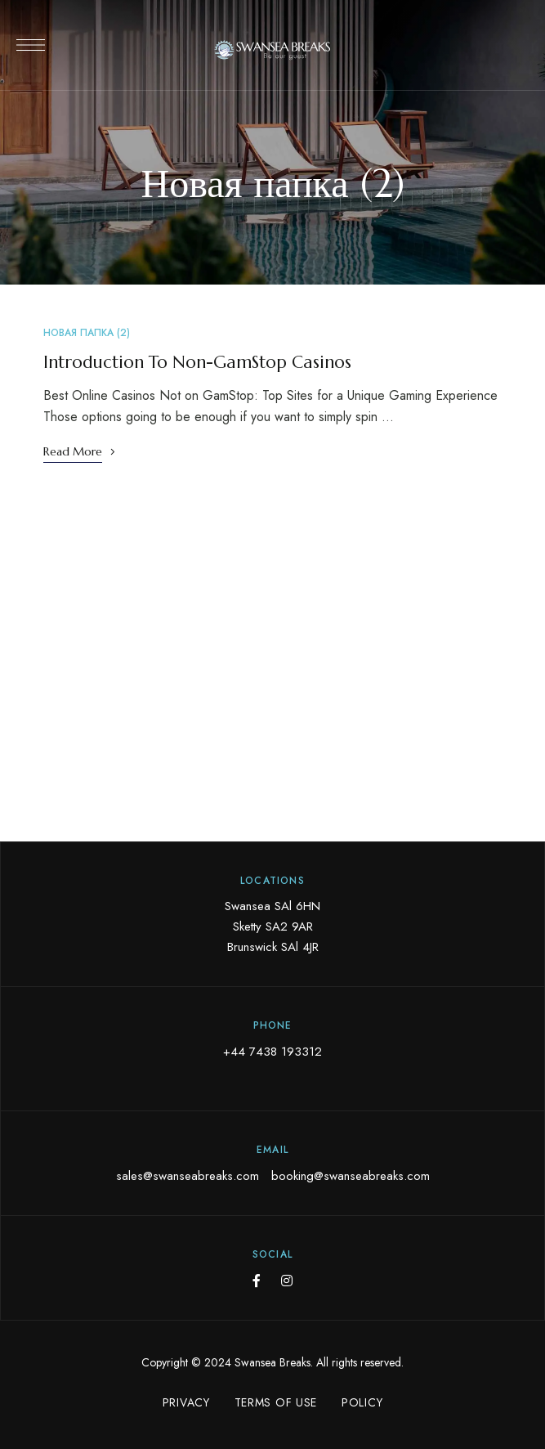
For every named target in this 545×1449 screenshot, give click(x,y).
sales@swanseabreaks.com (187, 1176)
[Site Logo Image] (272, 50)
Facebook (256, 1280)
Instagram (287, 1280)
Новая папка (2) (86, 332)
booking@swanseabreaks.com (350, 1176)
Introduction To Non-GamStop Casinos (197, 362)
